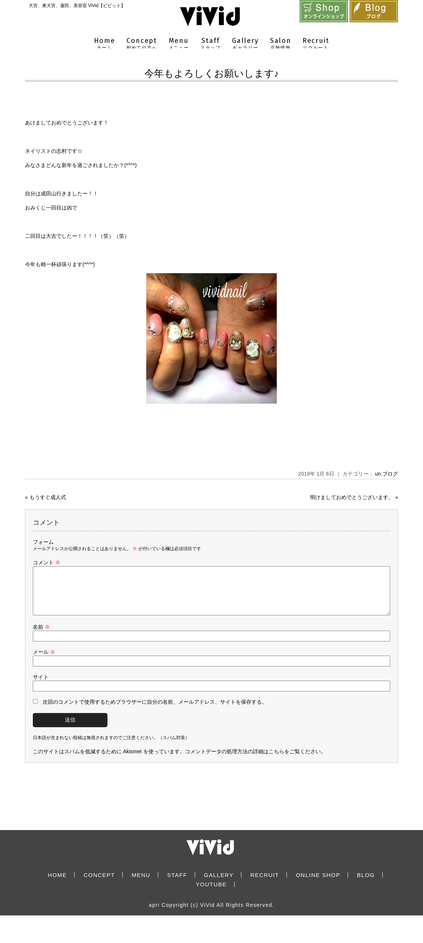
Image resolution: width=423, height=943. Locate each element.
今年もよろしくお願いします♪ (211, 73)
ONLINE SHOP (318, 884)
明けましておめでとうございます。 (352, 497)
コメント (46, 562)
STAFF (177, 884)
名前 (41, 636)
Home (104, 44)
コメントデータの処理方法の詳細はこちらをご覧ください (253, 760)
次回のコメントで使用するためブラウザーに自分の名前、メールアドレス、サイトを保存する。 (155, 711)
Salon (280, 44)
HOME (57, 884)
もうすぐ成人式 (47, 497)
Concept (141, 44)
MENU (141, 884)
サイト (40, 686)
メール (44, 661)
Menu (179, 44)
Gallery (245, 44)
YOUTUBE (211, 893)
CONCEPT (99, 884)
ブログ (390, 474)
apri (154, 914)
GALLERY (219, 884)
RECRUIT (264, 884)
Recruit (316, 44)
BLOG (366, 884)
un (378, 474)
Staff (210, 44)
